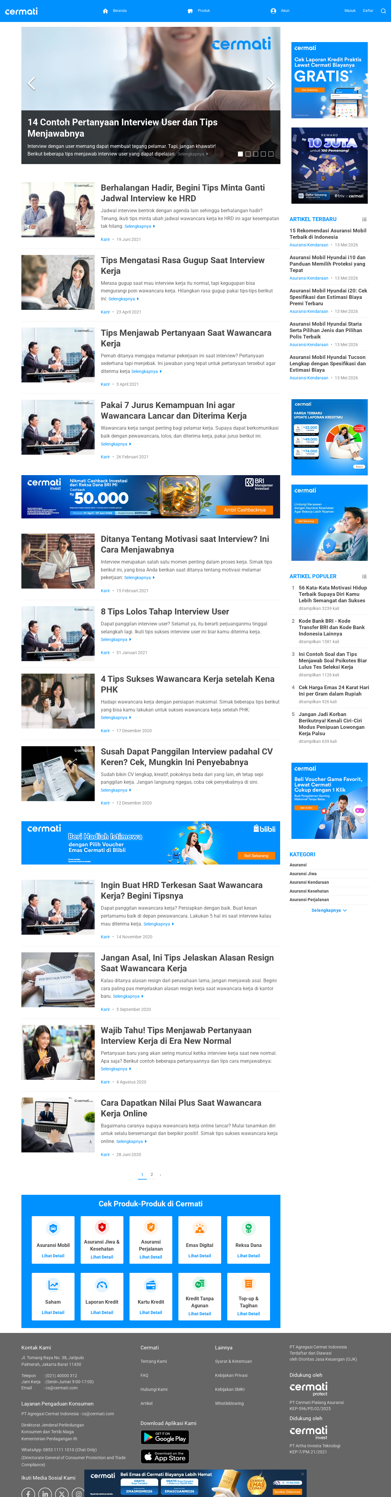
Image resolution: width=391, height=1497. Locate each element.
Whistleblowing (229, 1403)
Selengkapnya (330, 910)
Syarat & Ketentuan (233, 1361)
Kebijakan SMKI (230, 1389)
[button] (32, 84)
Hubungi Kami (154, 1389)
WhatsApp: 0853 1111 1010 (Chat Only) (59, 1449)
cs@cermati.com (62, 1387)
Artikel (146, 1403)
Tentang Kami (154, 1361)
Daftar (368, 11)
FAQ (144, 1375)
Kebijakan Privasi (231, 1375)
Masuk (350, 11)
